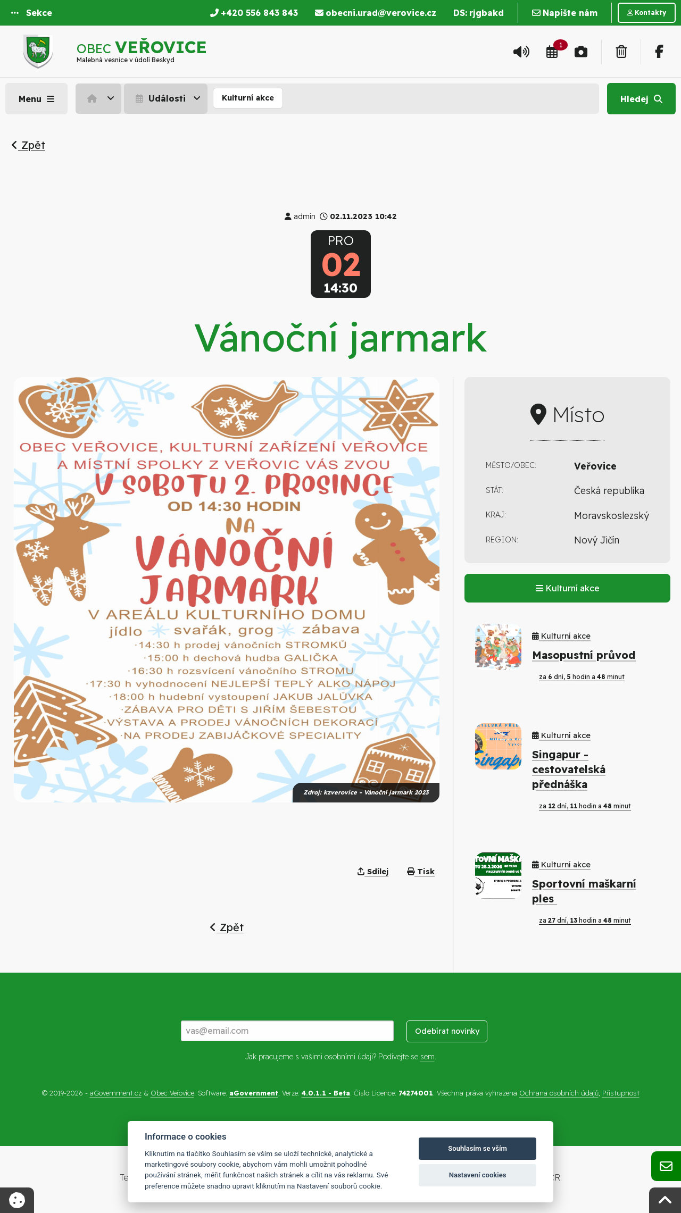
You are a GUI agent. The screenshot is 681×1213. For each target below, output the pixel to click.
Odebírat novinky (447, 1031)
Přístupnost (621, 1093)
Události (159, 98)
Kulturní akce (248, 98)
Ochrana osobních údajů (559, 1093)
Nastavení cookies (477, 1175)
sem (427, 1056)
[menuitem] (100, 98)
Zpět (28, 145)
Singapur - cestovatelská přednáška (568, 769)
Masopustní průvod (584, 655)
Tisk (421, 871)
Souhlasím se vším (477, 1148)
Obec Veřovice (172, 1093)
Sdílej (373, 871)
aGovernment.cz (116, 1093)
